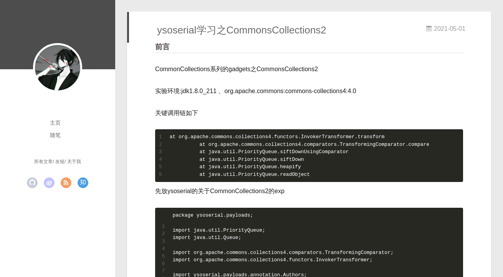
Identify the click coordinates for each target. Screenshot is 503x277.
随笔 (55, 135)
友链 (60, 161)
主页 (55, 123)
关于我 (74, 161)
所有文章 (43, 161)
